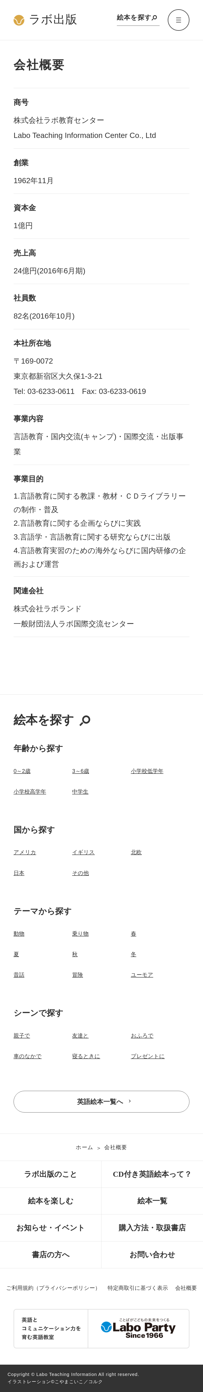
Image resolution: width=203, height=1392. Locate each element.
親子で (22, 1035)
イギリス (83, 852)
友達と (80, 1035)
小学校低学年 (147, 771)
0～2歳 (22, 771)
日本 (19, 873)
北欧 (136, 852)
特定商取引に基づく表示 (138, 1288)
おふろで (142, 1035)
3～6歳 (80, 771)
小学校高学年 (30, 791)
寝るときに (86, 1056)
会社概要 (115, 1147)
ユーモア (142, 975)
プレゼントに (148, 1056)
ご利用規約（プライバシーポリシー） (53, 1288)
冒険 (77, 975)
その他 (80, 873)
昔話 (19, 975)
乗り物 (80, 933)
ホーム (84, 1147)
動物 (19, 933)
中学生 (80, 791)
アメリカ (25, 852)
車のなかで (28, 1056)
